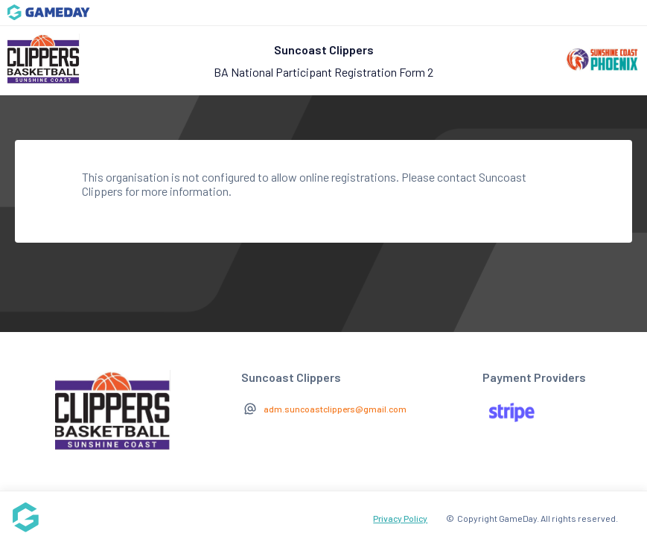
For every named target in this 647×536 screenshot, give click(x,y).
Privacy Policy (400, 518)
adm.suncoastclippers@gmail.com (335, 408)
